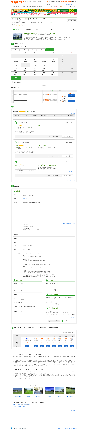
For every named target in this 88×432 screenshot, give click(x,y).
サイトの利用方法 (58, 428)
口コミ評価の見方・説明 (71, 113)
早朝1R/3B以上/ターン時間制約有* (20, 94)
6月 (32, 49)
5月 (24, 49)
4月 (15, 49)
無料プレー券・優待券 (37, 6)
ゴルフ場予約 (16, 6)
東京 (26, 404)
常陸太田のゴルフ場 (35, 16)
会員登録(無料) (69, 4)
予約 (71, 95)
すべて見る (71, 171)
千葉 (24, 404)
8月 (49, 49)
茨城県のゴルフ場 (27, 16)
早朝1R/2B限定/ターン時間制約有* (20, 100)
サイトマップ (65, 428)
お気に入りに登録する (54, 321)
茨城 (14, 404)
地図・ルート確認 (55, 22)
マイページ (74, 6)
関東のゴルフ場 (20, 16)
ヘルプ (58, 1)
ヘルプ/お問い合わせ (73, 428)
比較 (12, 90)
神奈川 (29, 404)
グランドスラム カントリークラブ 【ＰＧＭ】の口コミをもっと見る (61, 180)
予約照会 (69, 6)
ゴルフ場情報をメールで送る (68, 321)
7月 (41, 49)
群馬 (19, 404)
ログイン (74, 4)
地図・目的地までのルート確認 (69, 223)
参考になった (67, 136)
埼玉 (21, 404)
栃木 (16, 404)
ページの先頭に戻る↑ (73, 410)
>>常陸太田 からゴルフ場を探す (19, 406)
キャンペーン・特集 (26, 6)
